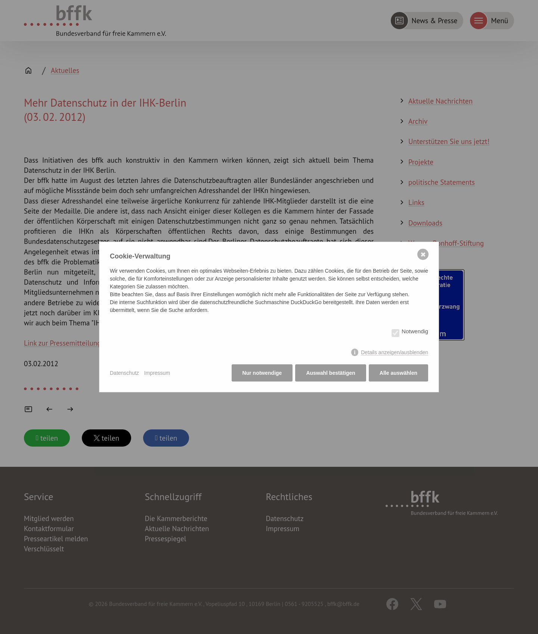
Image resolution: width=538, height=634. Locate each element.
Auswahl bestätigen (330, 373)
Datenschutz (124, 373)
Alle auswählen (398, 373)
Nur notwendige (262, 373)
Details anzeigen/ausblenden (394, 352)
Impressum (157, 373)
